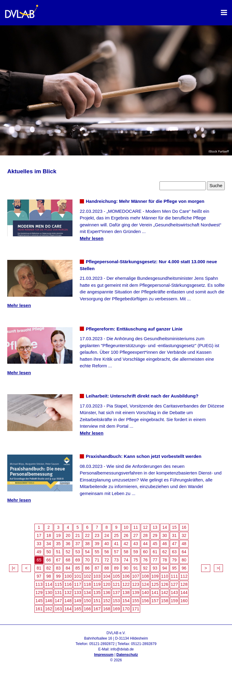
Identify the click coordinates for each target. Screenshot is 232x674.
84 (68, 568)
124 (145, 584)
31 (174, 535)
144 (183, 592)
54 (87, 551)
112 (183, 576)
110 (164, 576)
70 (87, 559)
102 (87, 576)
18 (48, 535)
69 (77, 559)
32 (184, 535)
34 (48, 543)
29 (155, 535)
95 (174, 568)
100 (67, 576)
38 (87, 543)
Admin (115, 665)
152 (106, 600)
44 (145, 543)
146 (48, 600)
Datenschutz (127, 655)
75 (135, 559)
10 (126, 527)
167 (96, 608)
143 (174, 592)
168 (106, 608)
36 (68, 543)
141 (154, 592)
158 (164, 600)
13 (155, 527)
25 (116, 535)
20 (68, 535)
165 (77, 608)
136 (106, 592)
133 (77, 592)
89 (116, 568)
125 (154, 584)
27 (135, 535)
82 (48, 568)
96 (184, 568)
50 (48, 551)
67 (58, 559)
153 (116, 600)
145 (38, 600)
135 (96, 592)
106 (125, 576)
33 (39, 543)
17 (39, 535)
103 (96, 576)
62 (164, 551)
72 (106, 559)
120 (106, 584)
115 (58, 584)
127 (174, 584)
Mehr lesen (91, 238)
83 (58, 568)
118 (87, 584)
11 (135, 527)
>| (218, 568)
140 (145, 592)
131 (58, 592)
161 (38, 608)
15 (174, 527)
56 (106, 551)
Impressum (103, 655)
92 (145, 568)
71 (97, 559)
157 (154, 600)
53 (77, 551)
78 (164, 559)
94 (164, 568)
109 (154, 576)
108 (145, 576)
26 (126, 535)
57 (116, 551)
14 (164, 527)
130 (48, 592)
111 (174, 576)
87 (97, 568)
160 (183, 600)
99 (58, 576)
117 (77, 584)
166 (87, 608)
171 (135, 608)
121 (116, 584)
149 (77, 600)
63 (174, 551)
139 (135, 592)
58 (126, 551)
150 (87, 600)
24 (106, 535)
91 (135, 568)
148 (67, 600)
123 (135, 584)
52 (68, 551)
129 (38, 592)
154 (125, 600)
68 (68, 559)
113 (38, 584)
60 (145, 551)
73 (116, 559)
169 (116, 608)
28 (145, 535)
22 (87, 535)
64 (184, 551)
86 (87, 568)
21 (77, 535)
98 (48, 576)
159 (174, 600)
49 (39, 551)
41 (116, 543)
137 (116, 592)
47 (174, 543)
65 (39, 559)
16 (184, 527)
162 (48, 608)
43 (135, 543)
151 (96, 600)
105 (116, 576)
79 (174, 559)
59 (135, 551)
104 (106, 576)
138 (125, 592)
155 (135, 600)
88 (106, 568)
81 (39, 568)
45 (155, 543)
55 (97, 551)
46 (164, 543)
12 (145, 527)
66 (48, 559)
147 (58, 600)
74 (126, 559)
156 (145, 600)
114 (48, 584)
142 (164, 592)
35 (58, 543)
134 (87, 592)
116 (67, 584)
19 (58, 535)
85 (77, 568)
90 (126, 568)
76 (145, 559)
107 (135, 576)
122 (125, 584)
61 (155, 551)
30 (164, 535)
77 (155, 559)
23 (97, 535)
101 (77, 576)
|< (13, 568)
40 (106, 543)
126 (164, 584)
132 (67, 592)
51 (58, 551)
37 (77, 543)
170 (125, 608)
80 (184, 559)
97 (39, 576)
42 (126, 543)
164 (67, 608)
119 (96, 584)
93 (155, 568)
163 (58, 608)
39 (97, 543)
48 (184, 543)
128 (183, 584)
